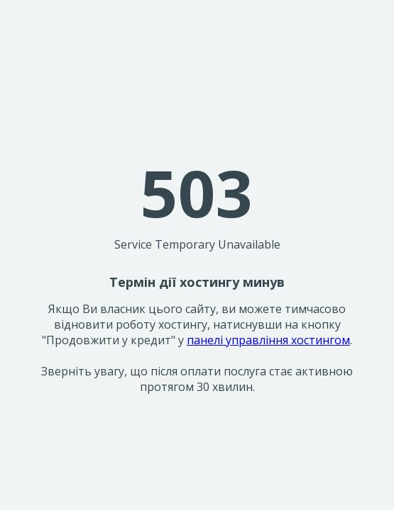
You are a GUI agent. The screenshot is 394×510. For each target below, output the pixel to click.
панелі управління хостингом (268, 340)
